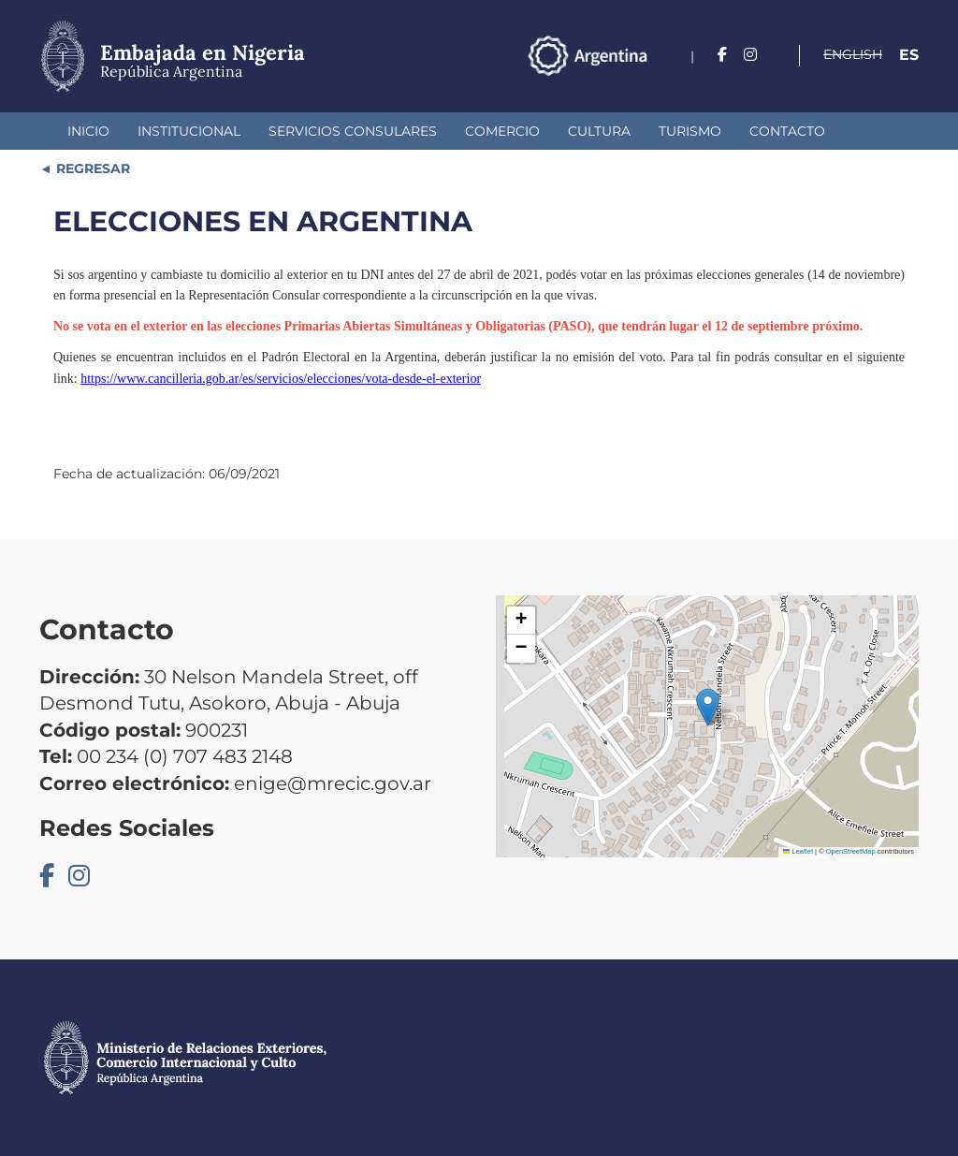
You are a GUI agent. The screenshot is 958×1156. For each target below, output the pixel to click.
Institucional (189, 131)
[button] (707, 707)
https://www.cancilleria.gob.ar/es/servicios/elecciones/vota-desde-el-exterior (280, 379)
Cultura (599, 131)
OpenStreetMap (851, 851)
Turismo (690, 131)
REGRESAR (91, 168)
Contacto (787, 131)
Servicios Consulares (353, 131)
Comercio (502, 131)
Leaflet (798, 851)
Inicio (88, 131)
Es (909, 55)
